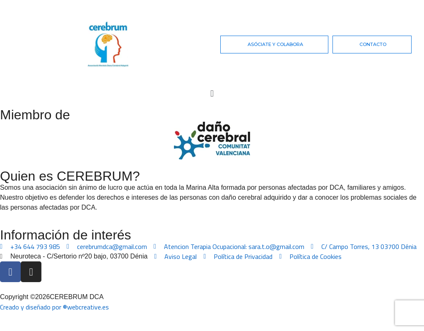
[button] (212, 93)
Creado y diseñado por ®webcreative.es (54, 307)
